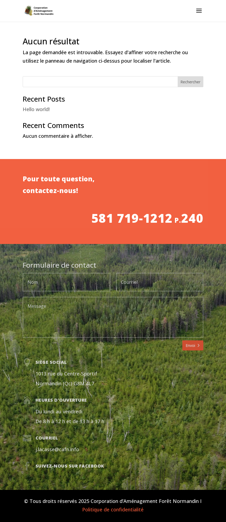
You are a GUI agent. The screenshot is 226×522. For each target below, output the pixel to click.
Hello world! (36, 109)
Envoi (190, 345)
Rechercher (190, 81)
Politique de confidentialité (113, 509)
